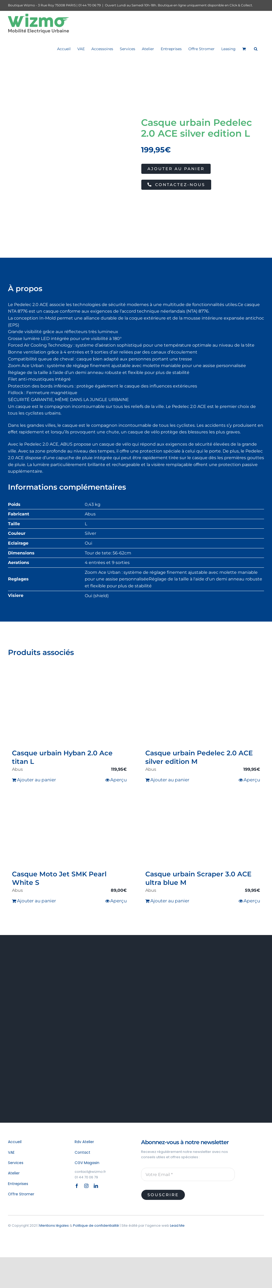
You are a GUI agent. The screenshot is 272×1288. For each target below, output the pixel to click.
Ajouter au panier (176, 168)
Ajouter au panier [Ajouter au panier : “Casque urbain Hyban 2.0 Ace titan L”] (36, 779)
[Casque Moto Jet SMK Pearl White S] (69, 831)
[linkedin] (96, 1186)
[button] (255, 48)
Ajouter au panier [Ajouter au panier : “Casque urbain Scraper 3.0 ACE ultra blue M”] (169, 900)
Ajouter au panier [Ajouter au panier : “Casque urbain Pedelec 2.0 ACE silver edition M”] (169, 779)
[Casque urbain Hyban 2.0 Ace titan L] (69, 710)
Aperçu (118, 779)
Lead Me (177, 1225)
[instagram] (86, 1186)
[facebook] (77, 1186)
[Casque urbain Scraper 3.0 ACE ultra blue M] (202, 831)
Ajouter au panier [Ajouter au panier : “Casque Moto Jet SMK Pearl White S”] (36, 900)
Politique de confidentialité (96, 1225)
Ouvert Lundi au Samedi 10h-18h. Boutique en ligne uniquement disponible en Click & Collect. (179, 5)
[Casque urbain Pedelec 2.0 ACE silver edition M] (202, 710)
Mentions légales (54, 1225)
